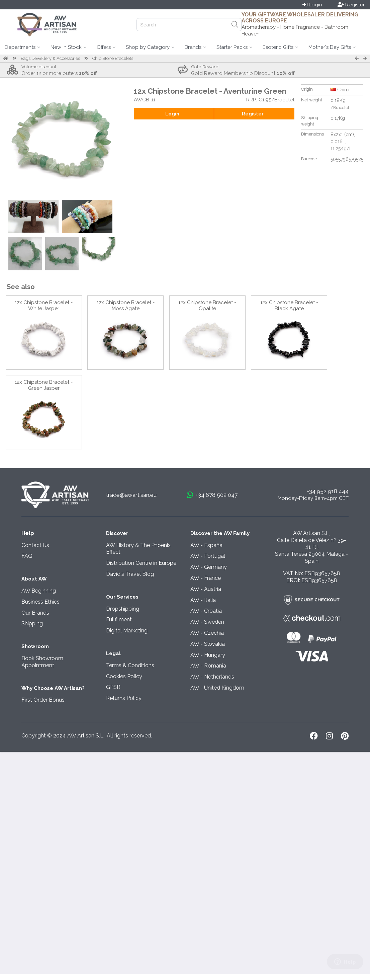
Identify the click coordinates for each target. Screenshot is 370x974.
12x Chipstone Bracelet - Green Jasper (44, 385)
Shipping (32, 623)
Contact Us (35, 545)
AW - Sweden (207, 622)
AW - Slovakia (207, 644)
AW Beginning (38, 591)
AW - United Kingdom (217, 688)
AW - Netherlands (212, 677)
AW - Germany (208, 567)
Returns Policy (124, 698)
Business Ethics (40, 602)
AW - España (206, 545)
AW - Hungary (207, 655)
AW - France (205, 578)
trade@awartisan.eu (131, 495)
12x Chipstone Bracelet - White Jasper (44, 305)
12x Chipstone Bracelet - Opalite (207, 305)
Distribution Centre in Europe (141, 563)
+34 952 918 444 (328, 491)
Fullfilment (119, 619)
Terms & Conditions (130, 665)
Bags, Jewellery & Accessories (50, 58)
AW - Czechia (207, 633)
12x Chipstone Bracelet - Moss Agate (126, 305)
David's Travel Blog (130, 574)
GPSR (113, 687)
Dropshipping (122, 609)
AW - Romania (208, 665)
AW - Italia (203, 600)
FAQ (26, 556)
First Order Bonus (43, 700)
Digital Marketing (127, 630)
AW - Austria (205, 589)
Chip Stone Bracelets (112, 58)
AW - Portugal (207, 556)
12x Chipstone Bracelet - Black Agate (289, 305)
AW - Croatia (206, 611)
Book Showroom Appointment (42, 662)
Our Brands (35, 613)
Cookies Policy (124, 676)
